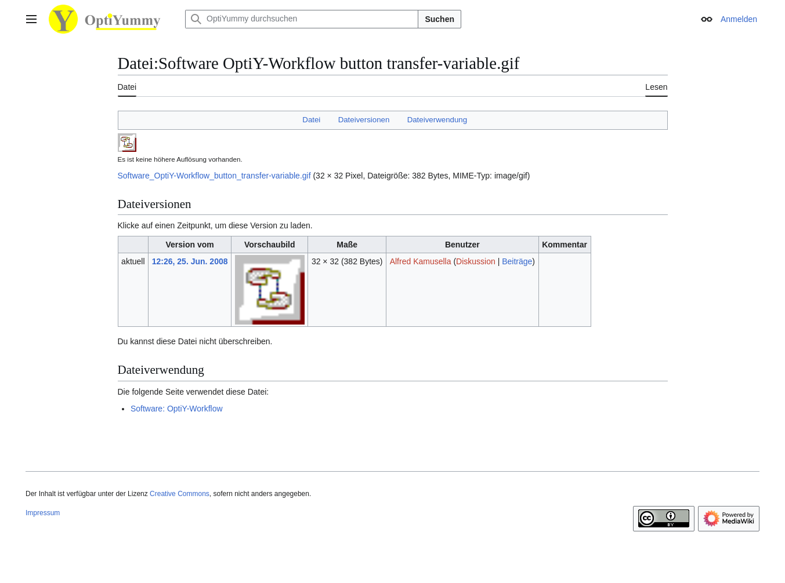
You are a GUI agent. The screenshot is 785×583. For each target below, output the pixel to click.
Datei (311, 119)
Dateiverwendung (437, 119)
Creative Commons (179, 494)
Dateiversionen (364, 119)
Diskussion (475, 261)
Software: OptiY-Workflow (177, 408)
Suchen (439, 19)
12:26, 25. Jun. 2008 (190, 261)
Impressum (43, 513)
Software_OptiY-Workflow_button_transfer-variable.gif (214, 175)
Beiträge (517, 261)
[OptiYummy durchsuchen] (301, 19)
